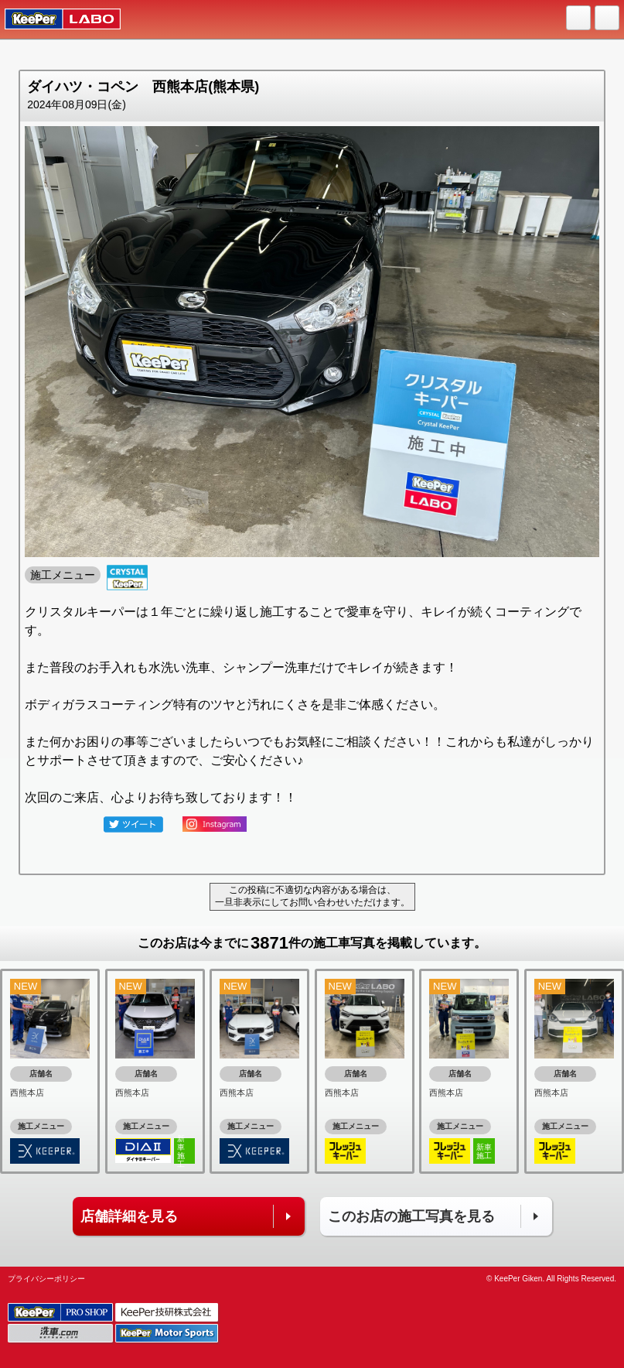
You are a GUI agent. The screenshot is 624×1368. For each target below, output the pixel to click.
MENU (607, 18)
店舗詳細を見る (129, 1216)
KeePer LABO (55, 19)
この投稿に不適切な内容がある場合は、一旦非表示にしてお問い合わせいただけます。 (312, 896)
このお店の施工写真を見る (411, 1216)
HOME (579, 18)
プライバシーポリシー (46, 1278)
